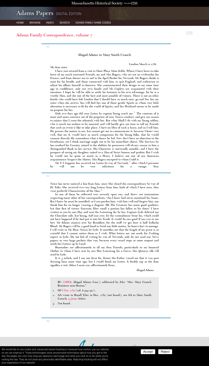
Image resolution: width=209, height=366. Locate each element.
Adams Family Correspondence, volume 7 (54, 34)
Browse (34, 22)
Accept (148, 351)
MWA (67, 282)
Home (20, 22)
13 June (72, 298)
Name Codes (93, 22)
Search (64, 22)
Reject (165, 351)
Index (50, 22)
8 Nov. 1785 (68, 290)
